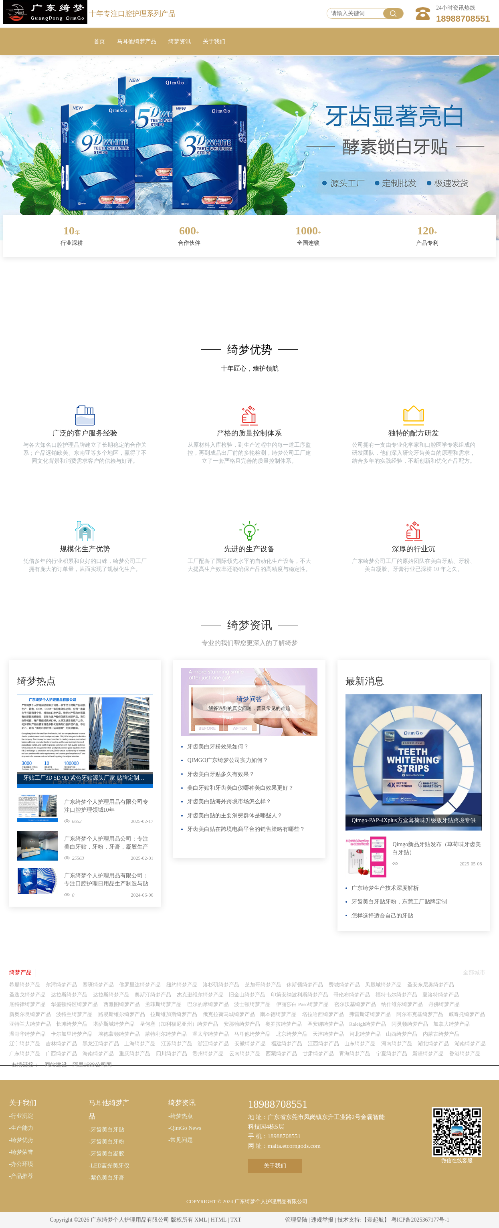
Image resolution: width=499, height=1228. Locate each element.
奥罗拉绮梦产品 (283, 1024)
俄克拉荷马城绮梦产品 (229, 1014)
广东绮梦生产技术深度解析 (385, 888)
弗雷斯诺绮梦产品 (370, 1014)
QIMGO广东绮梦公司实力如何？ (227, 760)
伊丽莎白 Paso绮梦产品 (302, 1004)
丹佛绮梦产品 (444, 1004)
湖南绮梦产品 (470, 1043)
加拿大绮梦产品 (451, 1024)
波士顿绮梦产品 (252, 1004)
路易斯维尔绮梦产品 (121, 1014)
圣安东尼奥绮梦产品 (430, 985)
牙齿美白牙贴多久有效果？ (221, 774)
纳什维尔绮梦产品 (402, 1004)
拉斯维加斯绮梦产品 (173, 1014)
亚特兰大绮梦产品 (30, 1024)
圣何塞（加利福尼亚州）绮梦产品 (179, 1024)
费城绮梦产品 (344, 985)
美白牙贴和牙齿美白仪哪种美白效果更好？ (240, 788)
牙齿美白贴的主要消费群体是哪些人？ (235, 816)
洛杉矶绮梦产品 (221, 985)
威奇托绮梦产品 (466, 1014)
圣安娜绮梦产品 (325, 1024)
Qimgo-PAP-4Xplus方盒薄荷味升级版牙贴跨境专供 (413, 820)
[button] (231, 213)
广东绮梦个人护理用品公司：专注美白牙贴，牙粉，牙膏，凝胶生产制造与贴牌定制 (106, 843)
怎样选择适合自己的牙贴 (382, 916)
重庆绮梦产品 (134, 1054)
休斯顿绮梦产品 (305, 985)
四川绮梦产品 (171, 1054)
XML (200, 1220)
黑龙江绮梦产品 (101, 1043)
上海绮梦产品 (140, 1043)
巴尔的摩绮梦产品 (208, 1004)
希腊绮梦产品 (24, 985)
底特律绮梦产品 (27, 1004)
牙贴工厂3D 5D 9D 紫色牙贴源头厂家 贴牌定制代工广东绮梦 (85, 778)
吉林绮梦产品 (61, 1043)
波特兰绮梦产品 (74, 1014)
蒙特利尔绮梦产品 (166, 1034)
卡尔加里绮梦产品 (72, 1034)
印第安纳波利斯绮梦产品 (299, 995)
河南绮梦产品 (396, 1043)
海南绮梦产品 (98, 1054)
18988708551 (463, 19)
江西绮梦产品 (323, 1043)
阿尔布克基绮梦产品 (419, 1014)
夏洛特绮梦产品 (440, 995)
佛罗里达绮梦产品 (140, 985)
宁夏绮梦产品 (391, 1054)
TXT (235, 1220)
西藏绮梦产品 (281, 1054)
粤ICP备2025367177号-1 (420, 1220)
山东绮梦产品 (360, 1043)
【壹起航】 (376, 1220)
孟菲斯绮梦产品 (163, 1004)
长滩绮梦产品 (71, 1024)
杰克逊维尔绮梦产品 (200, 995)
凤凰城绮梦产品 (383, 985)
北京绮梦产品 (291, 1034)
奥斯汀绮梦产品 (153, 995)
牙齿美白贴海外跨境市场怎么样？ (229, 802)
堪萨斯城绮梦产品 (114, 1024)
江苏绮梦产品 (176, 1043)
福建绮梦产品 (286, 1043)
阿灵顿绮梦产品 (410, 1024)
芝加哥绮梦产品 (263, 985)
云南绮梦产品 (245, 1054)
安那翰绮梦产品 (242, 1024)
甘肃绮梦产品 (318, 1054)
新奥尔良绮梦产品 (30, 1014)
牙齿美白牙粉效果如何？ (218, 747)
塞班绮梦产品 (98, 985)
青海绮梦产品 (354, 1054)
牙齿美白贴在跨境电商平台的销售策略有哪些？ (246, 829)
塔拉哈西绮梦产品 (323, 1014)
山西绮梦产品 (401, 1034)
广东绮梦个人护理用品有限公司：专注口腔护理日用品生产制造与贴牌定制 (106, 880)
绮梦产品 (20, 973)
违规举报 (322, 1220)
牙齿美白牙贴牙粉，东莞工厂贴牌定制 (399, 902)
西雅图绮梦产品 (121, 1004)
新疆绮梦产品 (428, 1054)
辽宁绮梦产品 (24, 1043)
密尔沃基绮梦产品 (355, 1004)
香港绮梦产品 (465, 1054)
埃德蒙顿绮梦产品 (119, 1034)
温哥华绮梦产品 (27, 1034)
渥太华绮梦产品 (210, 1034)
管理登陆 (296, 1220)
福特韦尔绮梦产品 (396, 995)
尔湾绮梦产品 (61, 985)
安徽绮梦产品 (250, 1043)
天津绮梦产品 (328, 1034)
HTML (218, 1220)
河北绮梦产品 (365, 1034)
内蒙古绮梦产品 (441, 1034)
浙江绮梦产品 (213, 1043)
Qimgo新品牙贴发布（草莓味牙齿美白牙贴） (436, 848)
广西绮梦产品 (61, 1054)
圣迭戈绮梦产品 (27, 995)
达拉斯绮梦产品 (69, 995)
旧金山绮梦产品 (247, 995)
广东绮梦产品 (24, 1054)
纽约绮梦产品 (182, 985)
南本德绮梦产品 (278, 1014)
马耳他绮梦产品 (252, 1034)
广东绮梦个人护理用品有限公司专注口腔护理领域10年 (106, 806)
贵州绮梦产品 (208, 1054)
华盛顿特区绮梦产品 (74, 1004)
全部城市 (474, 973)
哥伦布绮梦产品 (351, 995)
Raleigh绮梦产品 (367, 1024)
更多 (145, 672)
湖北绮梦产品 (433, 1043)
